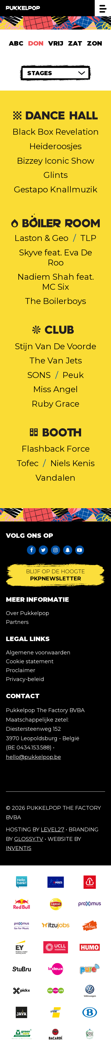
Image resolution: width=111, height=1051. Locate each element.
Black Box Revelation (55, 132)
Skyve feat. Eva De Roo (55, 257)
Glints (56, 175)
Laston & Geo (41, 238)
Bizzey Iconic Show (55, 161)
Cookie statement (30, 661)
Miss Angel (55, 389)
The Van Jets (55, 360)
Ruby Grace (55, 404)
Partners (17, 622)
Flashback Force (56, 449)
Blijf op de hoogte (55, 575)
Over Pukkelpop (27, 613)
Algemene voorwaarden (38, 652)
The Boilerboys (55, 301)
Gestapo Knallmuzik (55, 189)
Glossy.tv (28, 839)
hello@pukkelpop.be (33, 757)
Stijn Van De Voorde (55, 346)
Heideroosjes (55, 146)
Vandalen (55, 478)
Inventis (18, 848)
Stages (39, 73)
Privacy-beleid (25, 679)
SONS (39, 375)
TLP (88, 238)
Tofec (27, 463)
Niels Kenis (72, 463)
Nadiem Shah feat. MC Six (55, 282)
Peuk (73, 375)
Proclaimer (20, 670)
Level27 (52, 829)
